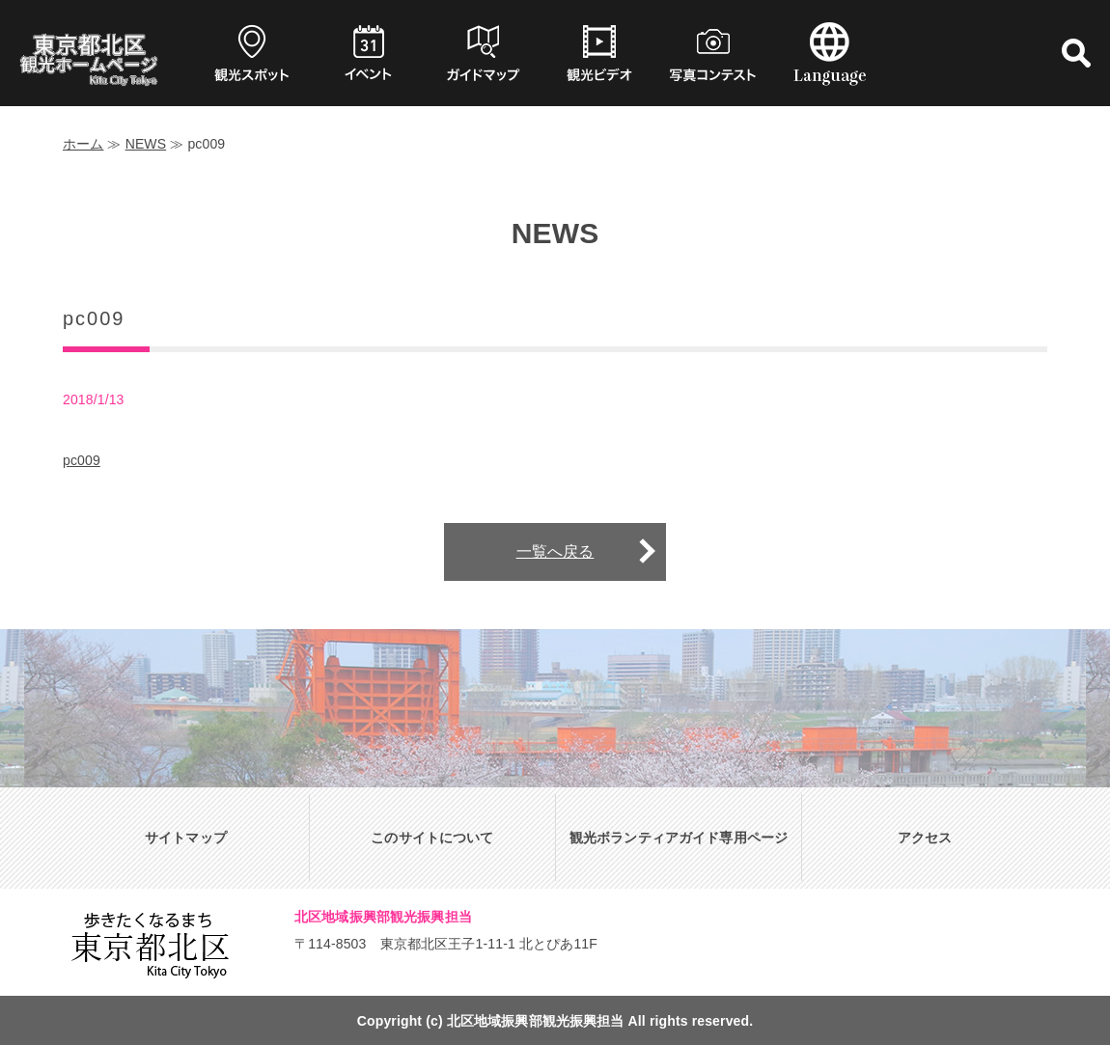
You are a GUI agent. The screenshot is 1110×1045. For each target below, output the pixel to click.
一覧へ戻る (555, 551)
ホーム (83, 143)
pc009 (81, 460)
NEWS (146, 143)
